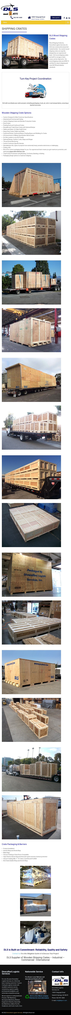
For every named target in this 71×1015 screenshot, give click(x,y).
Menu (5, 22)
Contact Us (16, 954)
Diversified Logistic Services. (14, 1012)
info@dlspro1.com (61, 1000)
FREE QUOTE (55, 18)
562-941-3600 (18, 17)
